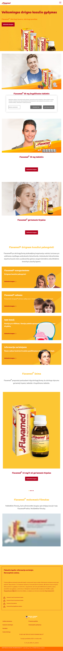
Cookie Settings (6, 632)
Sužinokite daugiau (8, 24)
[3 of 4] (31, 490)
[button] (31, 25)
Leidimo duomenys (7, 621)
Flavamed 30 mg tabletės (12, 603)
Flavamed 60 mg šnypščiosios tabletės (14, 606)
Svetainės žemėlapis (8, 624)
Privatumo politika (33, 621)
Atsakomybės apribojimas (34, 624)
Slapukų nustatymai (13, 107)
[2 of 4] (30, 490)
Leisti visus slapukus (48, 107)
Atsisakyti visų (36, 107)
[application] (31, 530)
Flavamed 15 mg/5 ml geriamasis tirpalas (15, 597)
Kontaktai (5, 628)
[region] (31, 103)
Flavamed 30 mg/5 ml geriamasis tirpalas (15, 600)
